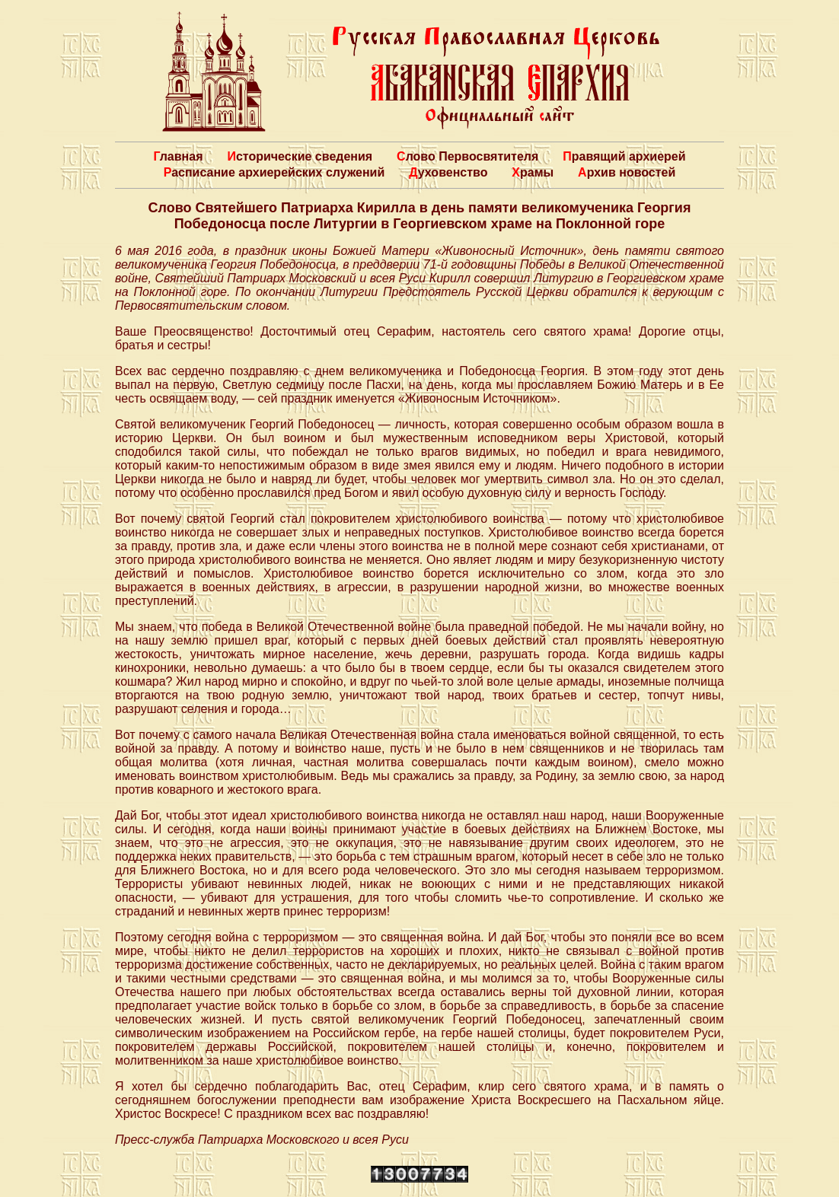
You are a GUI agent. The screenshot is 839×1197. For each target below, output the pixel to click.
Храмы (532, 172)
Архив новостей (626, 172)
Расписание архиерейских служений (274, 172)
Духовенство (448, 172)
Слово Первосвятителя (467, 156)
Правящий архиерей (624, 156)
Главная (178, 156)
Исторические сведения (299, 156)
